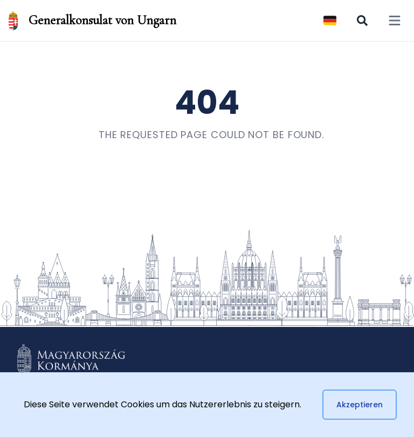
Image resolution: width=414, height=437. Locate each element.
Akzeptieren (359, 404)
